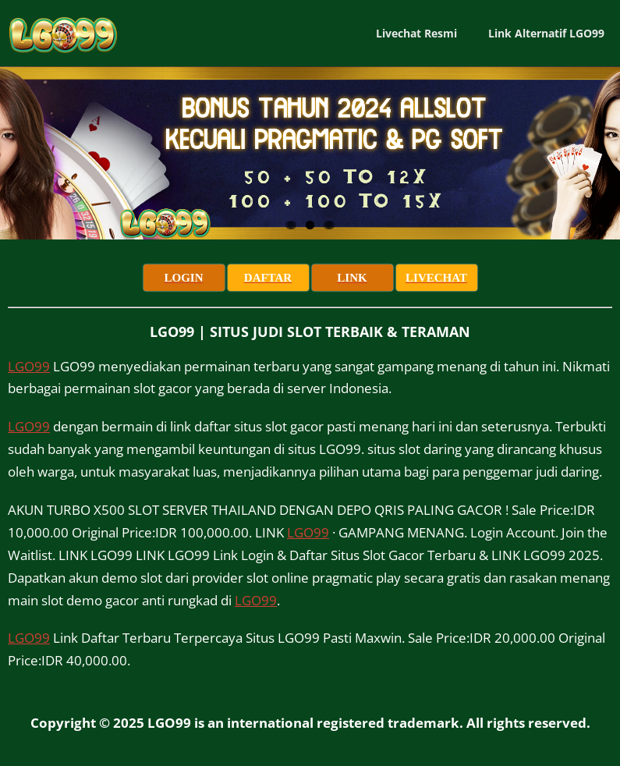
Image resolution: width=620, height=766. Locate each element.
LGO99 (29, 366)
